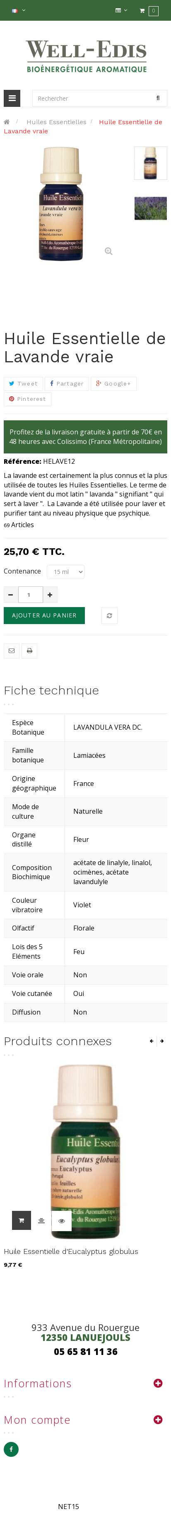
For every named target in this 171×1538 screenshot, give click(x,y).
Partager (67, 383)
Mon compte (37, 1420)
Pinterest (27, 398)
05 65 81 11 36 (86, 1351)
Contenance (23, 571)
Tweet (23, 383)
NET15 (68, 1506)
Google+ (113, 383)
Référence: (22, 461)
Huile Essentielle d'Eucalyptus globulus (71, 1251)
